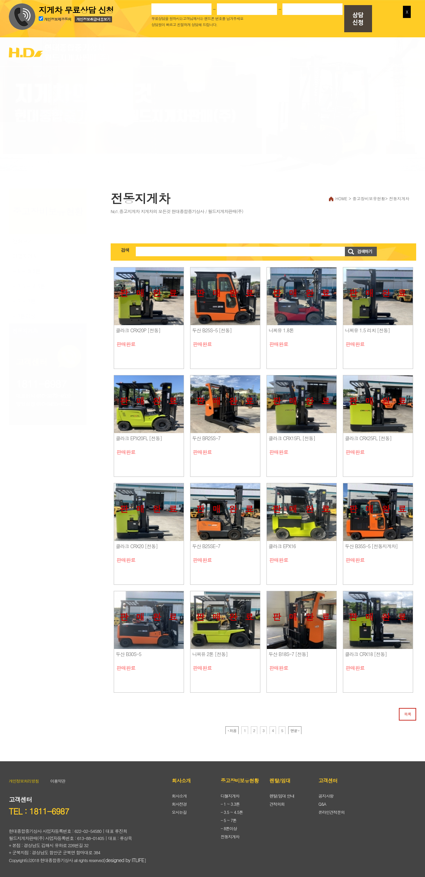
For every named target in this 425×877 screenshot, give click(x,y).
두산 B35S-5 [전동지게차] (371, 543)
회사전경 (179, 801)
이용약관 (57, 778)
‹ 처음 (232, 728)
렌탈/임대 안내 (282, 793)
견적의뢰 (277, 801)
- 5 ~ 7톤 (24, 298)
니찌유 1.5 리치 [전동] (367, 327)
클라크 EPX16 (282, 543)
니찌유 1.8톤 (281, 327)
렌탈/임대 (309, 50)
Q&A (322, 801)
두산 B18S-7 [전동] (288, 651)
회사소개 (166, 50)
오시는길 (179, 810)
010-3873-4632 (53, 393)
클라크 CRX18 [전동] (366, 651)
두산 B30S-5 (128, 651)
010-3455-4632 (53, 401)
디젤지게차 (25, 253)
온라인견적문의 (331, 810)
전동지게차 (25, 328)
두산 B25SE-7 (206, 543)
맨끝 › (295, 728)
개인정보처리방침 (24, 778)
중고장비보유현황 (238, 50)
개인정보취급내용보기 (93, 19)
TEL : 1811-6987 (39, 809)
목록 (407, 711)
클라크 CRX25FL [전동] (368, 435)
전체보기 (23, 238)
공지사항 (325, 793)
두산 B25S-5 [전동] (212, 327)
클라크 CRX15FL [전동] (292, 435)
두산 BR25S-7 (206, 435)
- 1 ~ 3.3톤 (27, 268)
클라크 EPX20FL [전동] (139, 435)
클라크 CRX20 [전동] (137, 543)
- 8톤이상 (24, 313)
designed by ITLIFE (124, 857)
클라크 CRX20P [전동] (138, 327)
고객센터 (380, 50)
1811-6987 (41, 381)
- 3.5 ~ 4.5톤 (29, 283)
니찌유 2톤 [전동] (210, 651)
